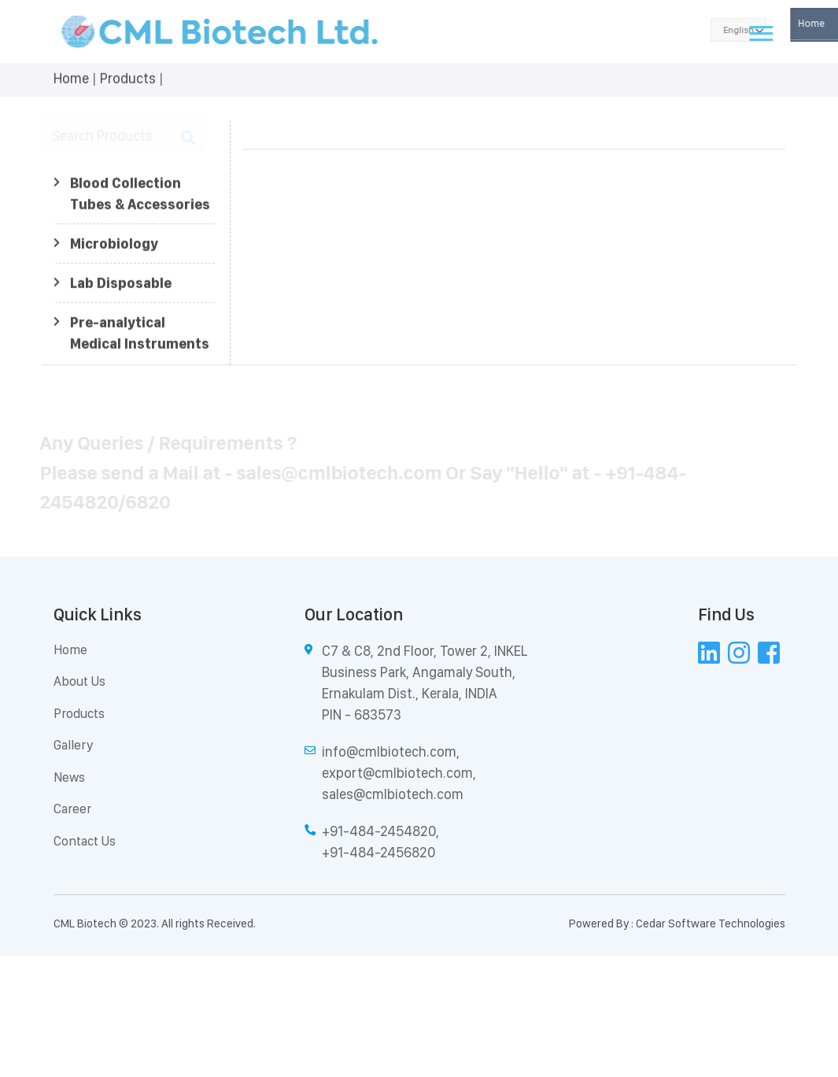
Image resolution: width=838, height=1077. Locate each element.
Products (128, 76)
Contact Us (85, 841)
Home (71, 76)
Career (72, 808)
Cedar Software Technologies (710, 923)
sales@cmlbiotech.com (392, 794)
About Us (79, 681)
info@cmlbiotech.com (389, 751)
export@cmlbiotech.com (397, 772)
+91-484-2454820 (379, 831)
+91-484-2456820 (378, 852)
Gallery (73, 745)
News (69, 777)
